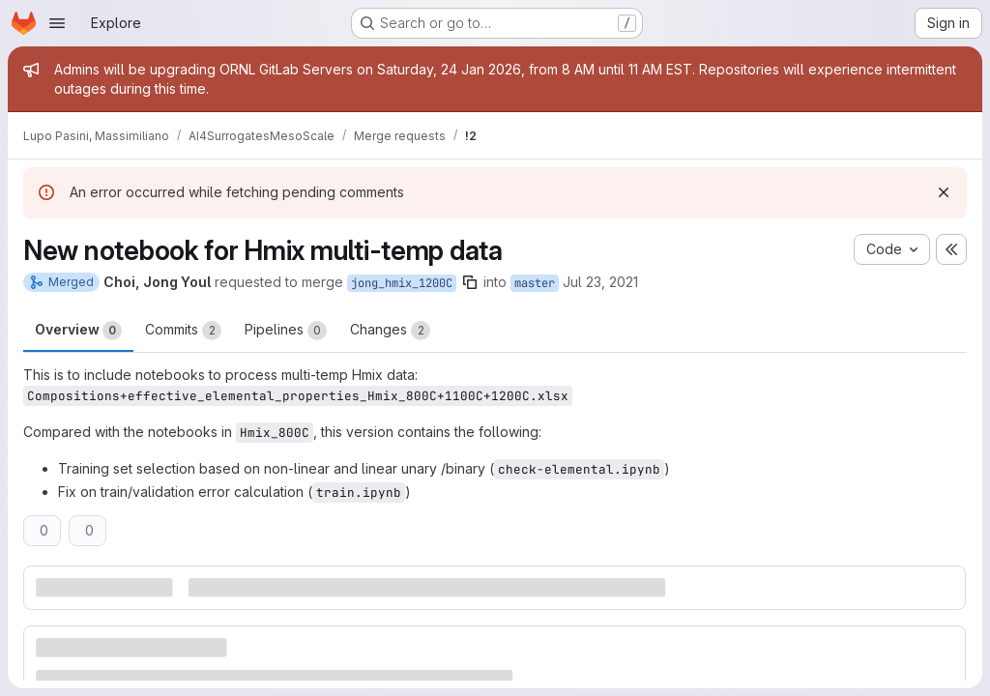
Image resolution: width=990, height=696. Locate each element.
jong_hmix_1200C (401, 283)
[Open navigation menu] (57, 23)
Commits (183, 330)
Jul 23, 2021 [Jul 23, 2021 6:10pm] (600, 282)
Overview (78, 330)
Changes (390, 330)
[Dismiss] (943, 192)
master (534, 283)
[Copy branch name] (469, 282)
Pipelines (286, 330)
